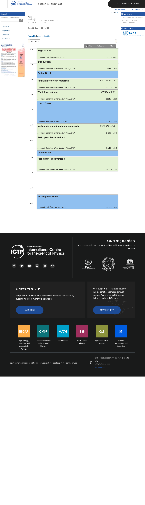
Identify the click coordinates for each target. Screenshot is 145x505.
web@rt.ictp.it (100, 367)
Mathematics (63, 341)
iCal (116, 12)
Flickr (52, 266)
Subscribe (30, 310)
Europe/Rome (120, 9)
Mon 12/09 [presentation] (35, 41)
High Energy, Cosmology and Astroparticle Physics (24, 343)
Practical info (6, 39)
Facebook (14, 266)
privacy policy (45, 363)
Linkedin (45, 266)
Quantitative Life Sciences (101, 342)
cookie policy (58, 363)
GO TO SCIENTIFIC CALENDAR (126, 4)
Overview (5, 26)
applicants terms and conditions (24, 363)
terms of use (71, 363)
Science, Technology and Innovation (121, 343)
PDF (112, 12)
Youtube (29, 266)
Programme (6, 30)
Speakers (5, 35)
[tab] (35, 41)
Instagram (37, 266)
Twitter (21, 266)
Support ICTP (107, 310)
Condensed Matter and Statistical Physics (43, 343)
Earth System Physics (82, 342)
